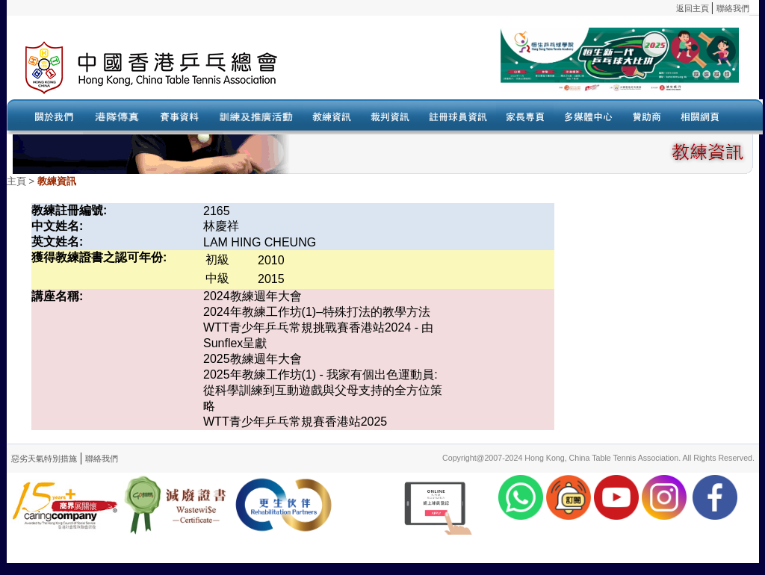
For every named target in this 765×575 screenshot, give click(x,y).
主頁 (16, 181)
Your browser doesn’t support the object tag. (526, 68)
